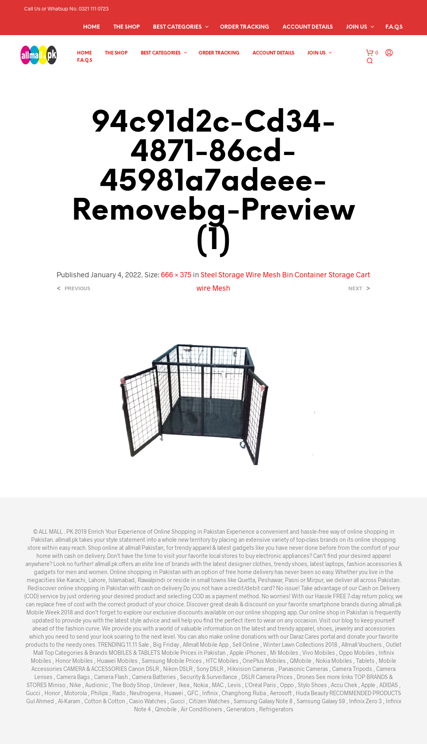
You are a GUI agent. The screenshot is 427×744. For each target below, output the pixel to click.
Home (91, 27)
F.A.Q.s (394, 27)
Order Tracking (244, 27)
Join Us (356, 27)
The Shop (126, 27)
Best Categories (177, 27)
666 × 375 (176, 274)
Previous (77, 288)
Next (355, 288)
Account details (308, 27)
